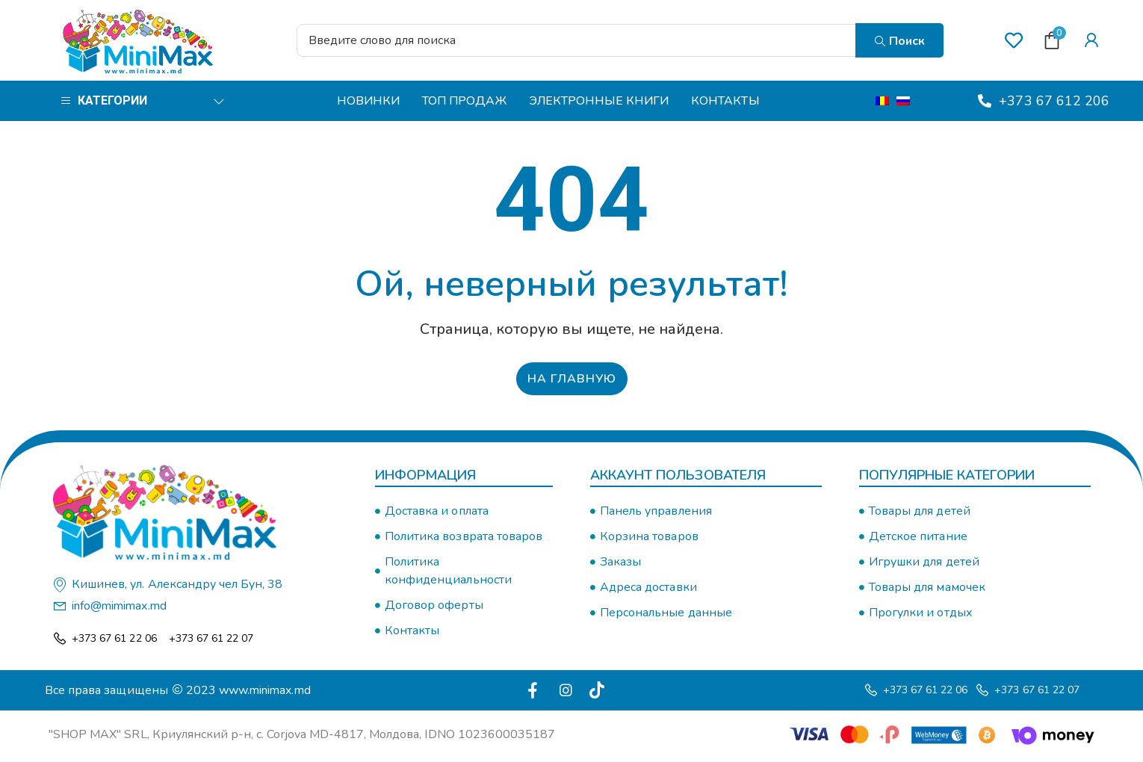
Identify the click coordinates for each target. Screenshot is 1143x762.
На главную (571, 379)
